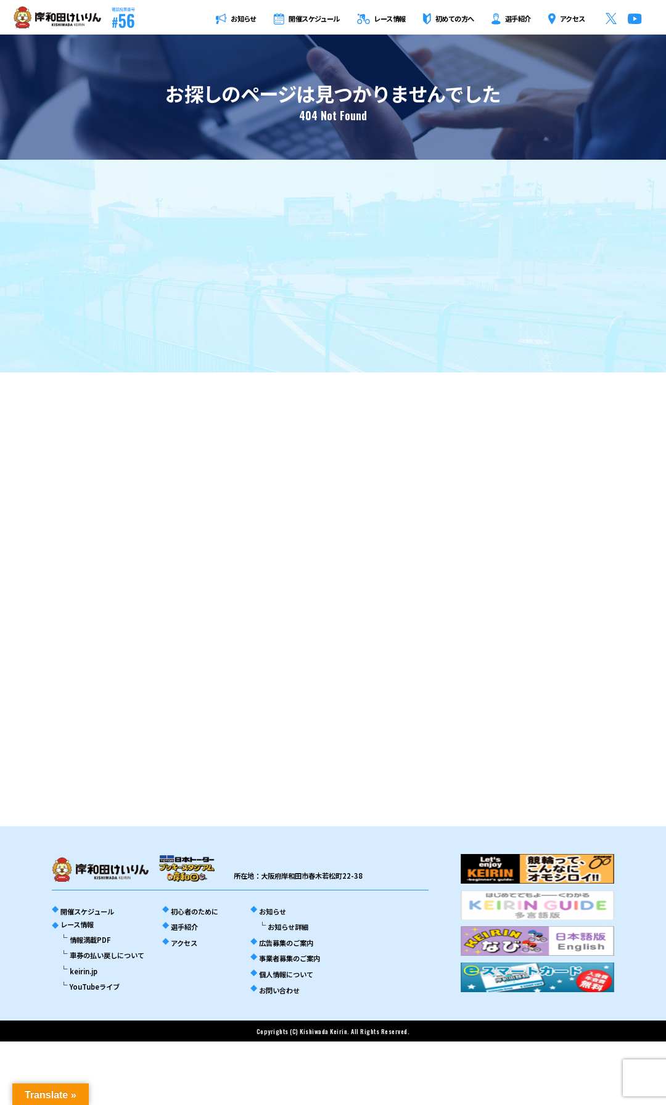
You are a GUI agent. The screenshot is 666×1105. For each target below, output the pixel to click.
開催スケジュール (87, 911)
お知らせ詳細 (288, 927)
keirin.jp (83, 971)
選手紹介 (184, 927)
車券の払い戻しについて (107, 955)
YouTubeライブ (95, 987)
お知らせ (272, 911)
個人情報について (286, 974)
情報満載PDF (90, 940)
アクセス (184, 943)
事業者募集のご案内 (289, 958)
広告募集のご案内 (286, 943)
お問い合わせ (279, 990)
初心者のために (194, 911)
